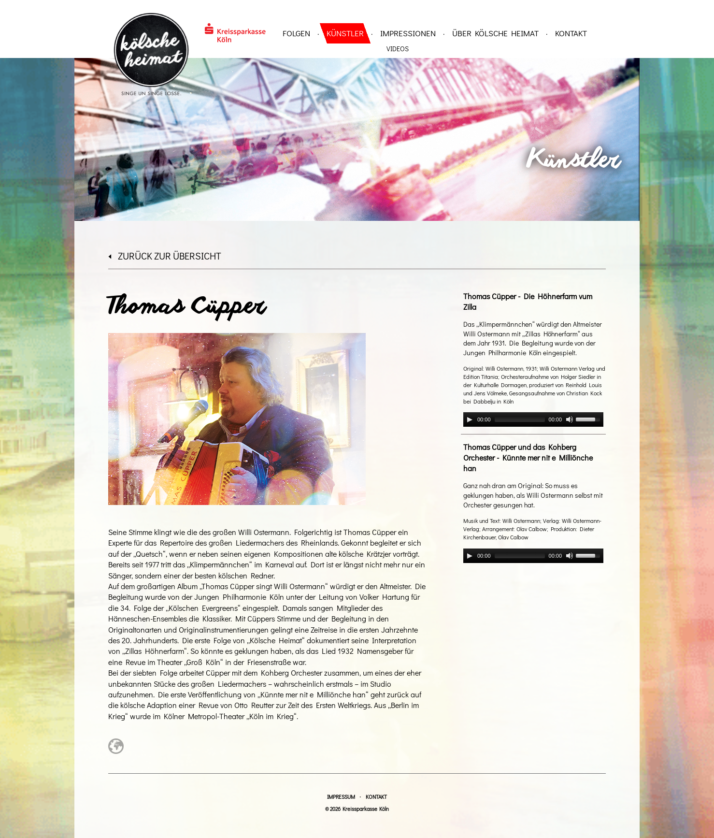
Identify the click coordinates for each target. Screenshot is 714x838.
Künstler (345, 33)
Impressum (341, 796)
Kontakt (571, 33)
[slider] (520, 419)
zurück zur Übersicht (164, 255)
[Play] (469, 419)
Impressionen (408, 33)
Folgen (296, 33)
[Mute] (569, 419)
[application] (533, 419)
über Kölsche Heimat (495, 33)
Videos (397, 48)
